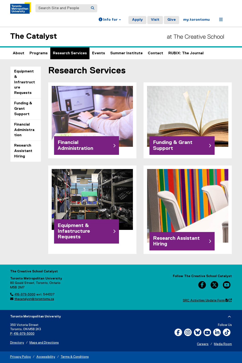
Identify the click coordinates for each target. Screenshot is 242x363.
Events (98, 53)
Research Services (70, 53)
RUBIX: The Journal (186, 53)
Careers (202, 344)
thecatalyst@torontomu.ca (34, 299)
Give (171, 20)
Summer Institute (126, 53)
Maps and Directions (44, 342)
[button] (109, 20)
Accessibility (45, 357)
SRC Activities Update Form (207, 300)
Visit (155, 20)
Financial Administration (24, 130)
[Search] (92, 8)
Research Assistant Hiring (23, 151)
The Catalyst (33, 36)
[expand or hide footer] (229, 317)
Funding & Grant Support (23, 108)
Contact (155, 53)
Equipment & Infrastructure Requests (24, 82)
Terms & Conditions (75, 357)
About (18, 53)
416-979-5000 (24, 294)
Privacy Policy (20, 357)
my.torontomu (196, 20)
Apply (137, 20)
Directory (17, 342)
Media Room (223, 344)
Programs (39, 53)
